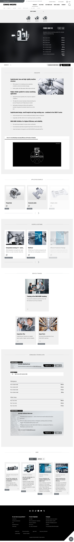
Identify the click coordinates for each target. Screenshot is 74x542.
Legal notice (34, 531)
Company (64, 4)
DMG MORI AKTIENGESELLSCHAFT (51, 522)
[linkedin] (30, 510)
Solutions (41, 4)
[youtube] (41, 510)
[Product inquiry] (66, 65)
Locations (47, 524)
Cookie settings (17, 533)
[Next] (38, 213)
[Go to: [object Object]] (12, 468)
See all (32, 459)
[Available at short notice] (54, 65)
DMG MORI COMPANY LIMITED (50, 520)
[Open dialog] (15, 196)
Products (35, 4)
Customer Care (48, 4)
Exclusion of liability (26, 533)
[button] (52, 1)
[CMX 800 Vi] (7, 65)
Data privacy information (43, 531)
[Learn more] (25, 329)
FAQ (13, 522)
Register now (48, 365)
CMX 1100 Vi (31, 524)
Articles (41, 459)
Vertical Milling (25, 8)
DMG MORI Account (37, 366)
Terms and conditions (25, 531)
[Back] (35, 213)
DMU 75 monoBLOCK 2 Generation (34, 520)
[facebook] (38, 510)
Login (57, 365)
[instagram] (33, 510)
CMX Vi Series (33, 8)
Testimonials (14, 526)
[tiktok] (35, 510)
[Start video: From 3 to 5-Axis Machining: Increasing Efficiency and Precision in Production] (37, 154)
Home (4, 8)
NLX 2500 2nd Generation (33, 526)
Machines (14, 8)
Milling (19, 8)
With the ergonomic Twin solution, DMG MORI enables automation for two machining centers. (11, 485)
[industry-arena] (44, 510)
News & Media (57, 4)
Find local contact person (16, 520)
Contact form (17, 531)
